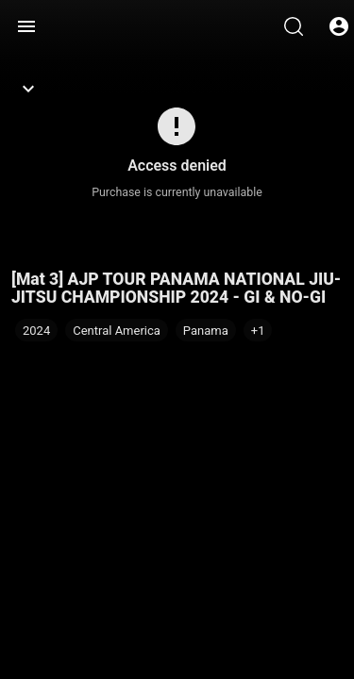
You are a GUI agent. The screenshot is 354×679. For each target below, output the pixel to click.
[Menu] (26, 26)
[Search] (293, 26)
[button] (258, 330)
